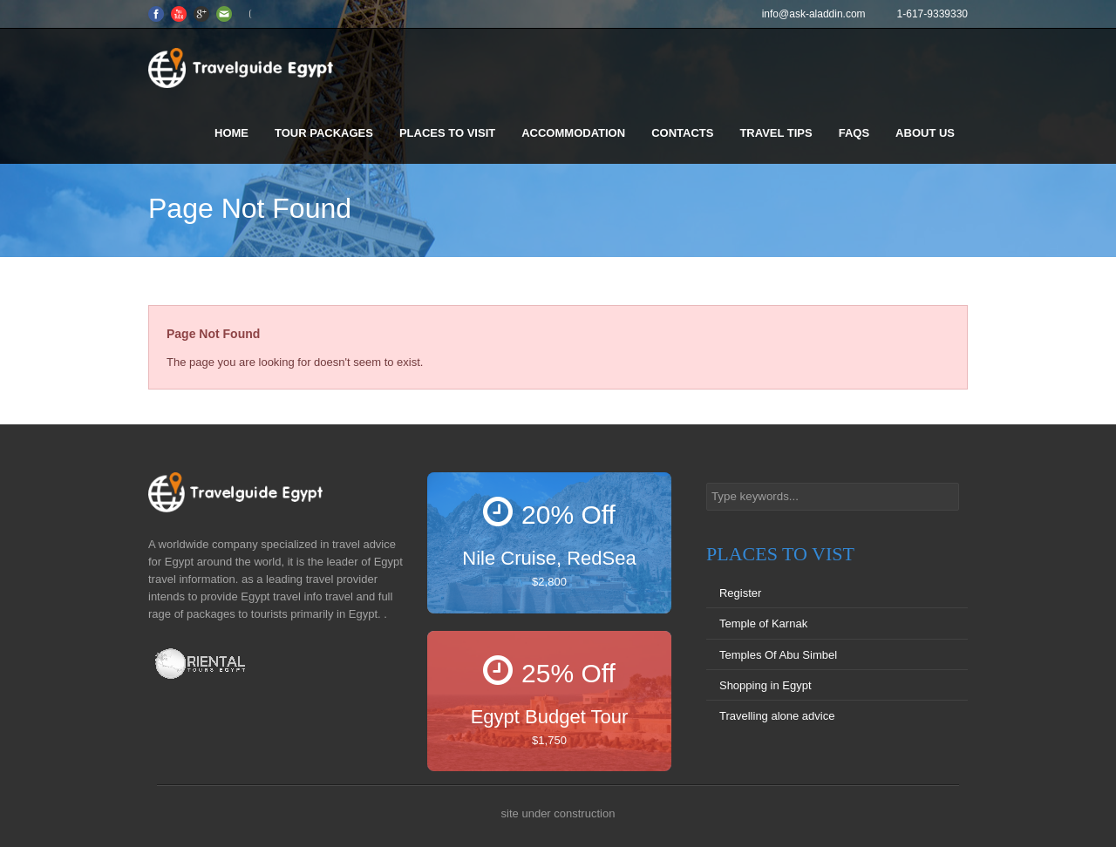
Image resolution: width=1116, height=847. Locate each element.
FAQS (854, 132)
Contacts (682, 132)
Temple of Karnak (763, 623)
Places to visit (447, 132)
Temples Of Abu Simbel (778, 654)
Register (740, 593)
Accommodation (573, 132)
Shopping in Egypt (765, 685)
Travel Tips (775, 132)
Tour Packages (324, 132)
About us (925, 132)
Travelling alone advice (776, 715)
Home (231, 132)
